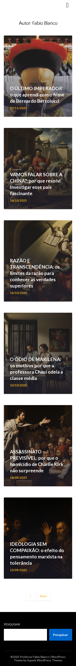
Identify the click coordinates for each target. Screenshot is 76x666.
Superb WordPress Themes (44, 660)
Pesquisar (12, 624)
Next (43, 596)
